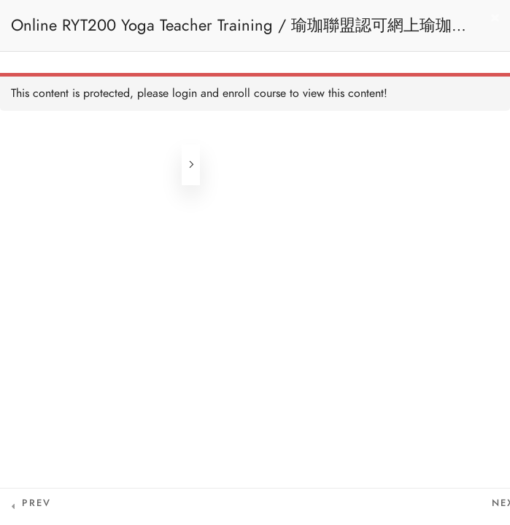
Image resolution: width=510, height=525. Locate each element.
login (184, 93)
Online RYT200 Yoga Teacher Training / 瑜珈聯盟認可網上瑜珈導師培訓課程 (239, 32)
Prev (36, 503)
